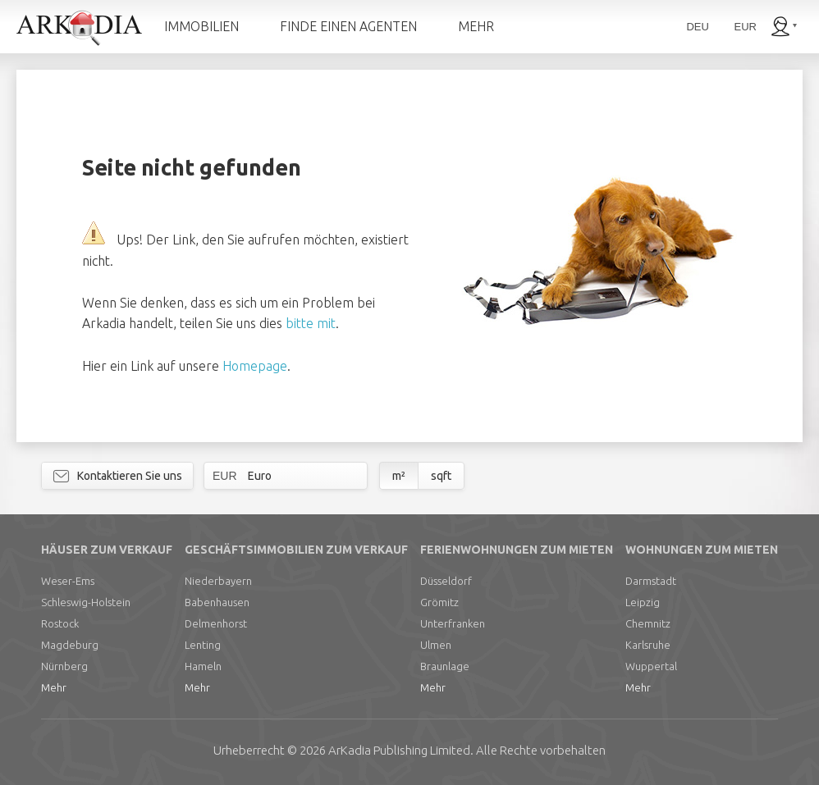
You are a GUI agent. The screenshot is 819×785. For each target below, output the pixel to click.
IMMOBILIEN (201, 26)
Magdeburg (69, 644)
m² (398, 475)
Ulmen (435, 644)
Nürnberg (64, 666)
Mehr (53, 687)
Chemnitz (647, 623)
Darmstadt (650, 580)
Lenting (203, 644)
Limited (399, 750)
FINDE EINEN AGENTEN (348, 26)
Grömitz (439, 602)
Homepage (254, 365)
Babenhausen (217, 602)
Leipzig (642, 602)
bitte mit (311, 323)
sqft (441, 475)
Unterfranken (452, 623)
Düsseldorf (446, 580)
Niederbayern (218, 580)
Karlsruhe (647, 644)
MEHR (476, 26)
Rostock (60, 623)
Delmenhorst (216, 623)
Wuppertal (651, 666)
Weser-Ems (67, 580)
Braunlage (444, 666)
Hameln (203, 666)
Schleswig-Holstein (85, 602)
